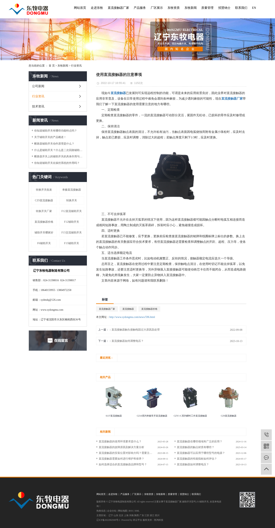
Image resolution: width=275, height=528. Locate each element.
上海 (126, 515)
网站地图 (122, 510)
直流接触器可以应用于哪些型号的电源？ (201, 453)
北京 (121, 515)
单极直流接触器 (71, 189)
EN (254, 7)
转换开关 (71, 200)
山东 (116, 515)
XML (137, 510)
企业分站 (111, 510)
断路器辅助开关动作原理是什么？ (54, 143)
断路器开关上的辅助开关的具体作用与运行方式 (59, 156)
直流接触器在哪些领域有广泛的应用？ (199, 441)
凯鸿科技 (158, 520)
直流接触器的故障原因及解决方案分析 (121, 447)
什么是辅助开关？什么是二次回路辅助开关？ (59, 150)
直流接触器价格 (44, 221)
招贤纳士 (224, 7)
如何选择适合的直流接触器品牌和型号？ (123, 464)
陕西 (136, 515)
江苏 (147, 515)
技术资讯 (38, 106)
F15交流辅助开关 (71, 232)
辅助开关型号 (189, 501)
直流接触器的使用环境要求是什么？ (120, 441)
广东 (141, 515)
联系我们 (241, 7)
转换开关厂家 (44, 211)
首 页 (52, 65)
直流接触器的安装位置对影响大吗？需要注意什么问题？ (132, 453)
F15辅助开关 (71, 243)
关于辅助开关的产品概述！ (50, 137)
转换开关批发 (44, 189)
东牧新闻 (190, 7)
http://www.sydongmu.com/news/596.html (132, 317)
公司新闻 (38, 86)
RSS (131, 510)
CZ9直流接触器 (44, 200)
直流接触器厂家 (118, 7)
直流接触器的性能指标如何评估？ (197, 458)
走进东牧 (97, 7)
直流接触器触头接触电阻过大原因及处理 (136, 329)
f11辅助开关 (203, 501)
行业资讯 (76, 65)
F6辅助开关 (44, 243)
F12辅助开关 (71, 221)
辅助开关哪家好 (44, 232)
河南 (131, 515)
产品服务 (140, 7)
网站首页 (80, 7)
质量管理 (207, 7)
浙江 (152, 515)
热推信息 (101, 510)
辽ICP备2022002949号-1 (108, 520)
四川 (157, 515)
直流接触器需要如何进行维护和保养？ (121, 458)
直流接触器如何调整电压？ (128, 341)
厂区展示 (157, 7)
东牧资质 (173, 7)
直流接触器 (128, 309)
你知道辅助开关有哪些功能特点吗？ (55, 130)
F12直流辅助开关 (71, 211)
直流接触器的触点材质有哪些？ (195, 447)
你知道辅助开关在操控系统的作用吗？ (57, 163)
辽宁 (110, 515)
